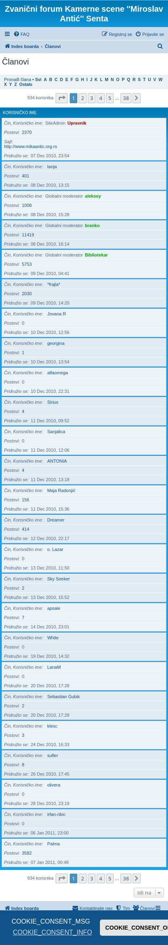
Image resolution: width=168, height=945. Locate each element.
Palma (53, 843)
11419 (28, 234)
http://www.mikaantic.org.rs (30, 146)
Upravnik (76, 123)
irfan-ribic (56, 814)
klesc (52, 726)
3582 (26, 853)
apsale (53, 608)
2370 (26, 132)
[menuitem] (21, 34)
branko (92, 225)
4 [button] (100, 98)
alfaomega (57, 372)
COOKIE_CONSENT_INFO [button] (52, 932)
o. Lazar (55, 549)
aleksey (93, 196)
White (52, 637)
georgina (55, 343)
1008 (26, 205)
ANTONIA (57, 461)
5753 (26, 264)
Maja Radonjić (61, 490)
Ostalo (25, 84)
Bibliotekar (96, 254)
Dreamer (55, 519)
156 (25, 499)
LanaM (54, 667)
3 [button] (91, 98)
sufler (52, 755)
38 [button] (126, 98)
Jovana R (56, 313)
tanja (52, 166)
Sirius (52, 402)
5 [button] (109, 98)
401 (25, 175)
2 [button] (82, 98)
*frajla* (53, 284)
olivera (53, 784)
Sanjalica (56, 431)
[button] (62, 98)
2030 (26, 293)
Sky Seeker (58, 578)
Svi (38, 79)
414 (25, 529)
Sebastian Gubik (63, 696)
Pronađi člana (17, 79)
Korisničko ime (19, 113)
